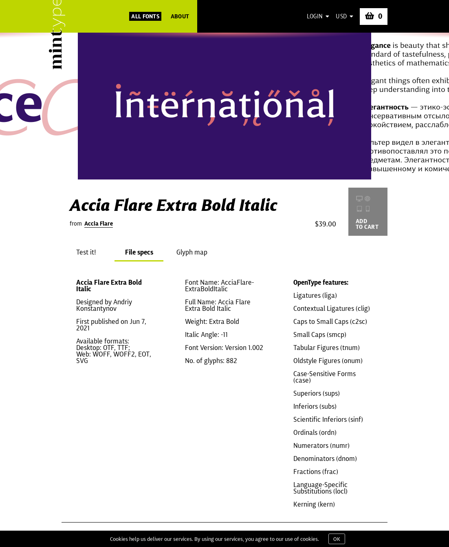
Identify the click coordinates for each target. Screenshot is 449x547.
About (180, 16)
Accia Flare (98, 223)
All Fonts (145, 16)
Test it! (86, 252)
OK (336, 539)
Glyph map (191, 252)
